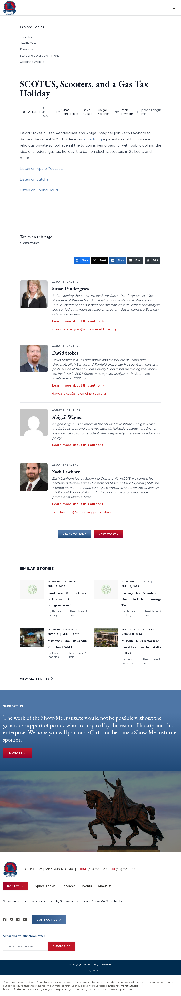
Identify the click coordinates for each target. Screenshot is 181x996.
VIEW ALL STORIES (36, 678)
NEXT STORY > (108, 534)
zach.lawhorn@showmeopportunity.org (83, 512)
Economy (26, 49)
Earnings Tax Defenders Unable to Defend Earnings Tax (141, 599)
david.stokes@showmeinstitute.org (79, 393)
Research (69, 886)
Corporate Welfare (32, 62)
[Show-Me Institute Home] (9, 8)
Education (26, 37)
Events (87, 886)
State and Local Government (39, 55)
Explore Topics (44, 886)
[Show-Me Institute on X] (11, 919)
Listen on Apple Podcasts (42, 168)
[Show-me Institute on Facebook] (5, 919)
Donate (17, 752)
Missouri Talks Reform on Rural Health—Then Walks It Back (141, 647)
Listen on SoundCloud (39, 190)
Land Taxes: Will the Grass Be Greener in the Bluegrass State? (67, 599)
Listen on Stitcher (35, 179)
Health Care (28, 43)
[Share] (82, 260)
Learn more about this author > (78, 321)
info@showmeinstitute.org (123, 985)
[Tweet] (99, 260)
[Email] (135, 260)
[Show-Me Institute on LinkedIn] (18, 919)
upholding (93, 139)
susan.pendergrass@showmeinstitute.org (84, 329)
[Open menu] (174, 8)
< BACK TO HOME (74, 534)
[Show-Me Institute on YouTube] (25, 919)
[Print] (152, 260)
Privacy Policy (90, 970)
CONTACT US (48, 919)
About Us (104, 886)
